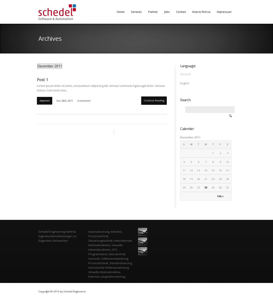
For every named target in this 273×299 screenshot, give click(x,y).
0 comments (83, 100)
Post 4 (153, 230)
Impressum (224, 12)
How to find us (201, 12)
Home (121, 12)
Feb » (220, 196)
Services (136, 12)
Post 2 (153, 249)
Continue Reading (154, 100)
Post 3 (153, 239)
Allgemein (44, 100)
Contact (181, 12)
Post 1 (42, 79)
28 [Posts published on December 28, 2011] (205, 187)
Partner (153, 12)
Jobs (167, 12)
